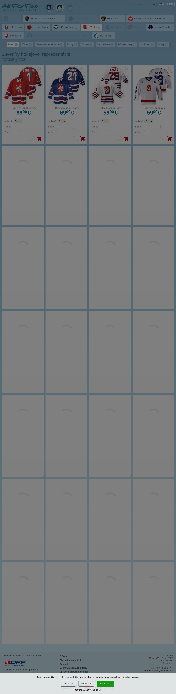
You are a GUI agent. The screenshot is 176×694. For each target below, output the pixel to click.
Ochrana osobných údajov (88, 690)
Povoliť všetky (106, 683)
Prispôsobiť (86, 683)
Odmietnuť (68, 683)
